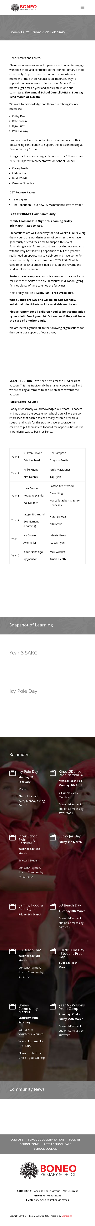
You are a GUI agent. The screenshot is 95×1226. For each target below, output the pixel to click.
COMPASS (16, 1139)
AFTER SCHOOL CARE (57, 1144)
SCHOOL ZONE (29, 1144)
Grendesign (67, 1216)
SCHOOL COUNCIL (45, 1148)
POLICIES (74, 1139)
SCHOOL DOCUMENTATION (46, 1139)
